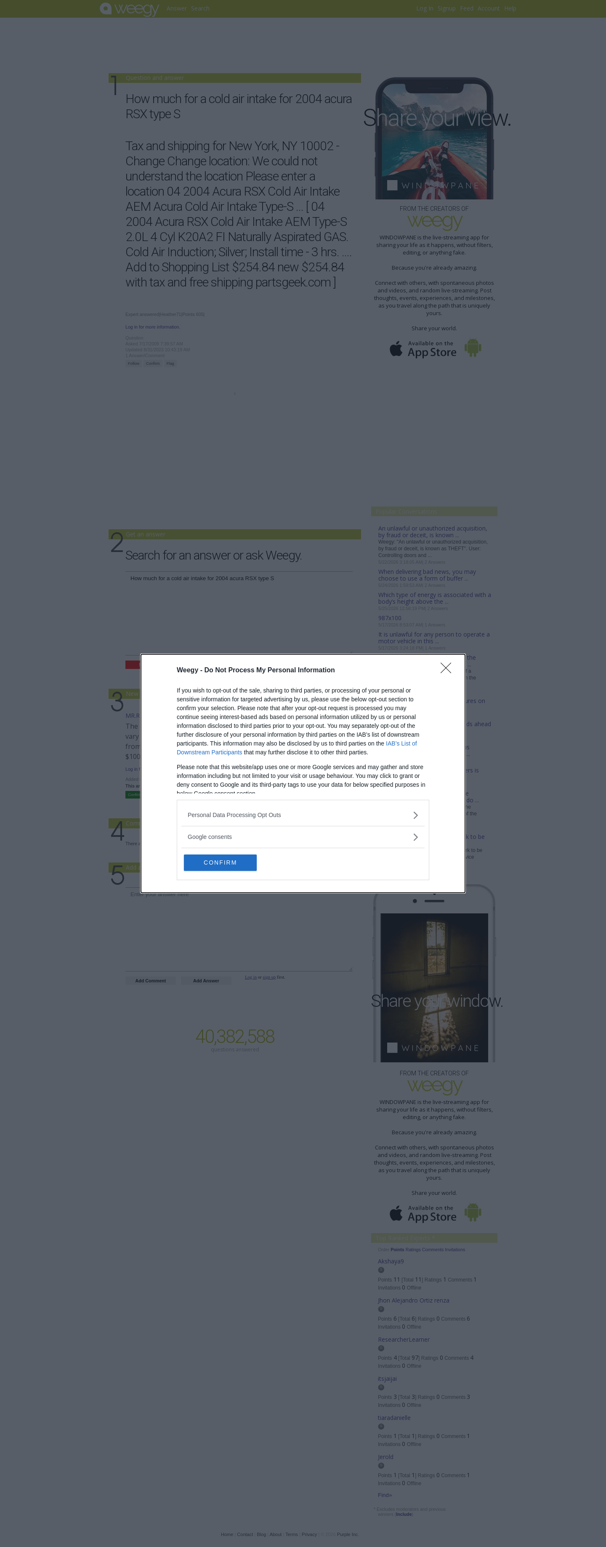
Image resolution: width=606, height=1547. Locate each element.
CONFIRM (224, 862)
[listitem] (303, 814)
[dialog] (303, 773)
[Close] (449, 670)
